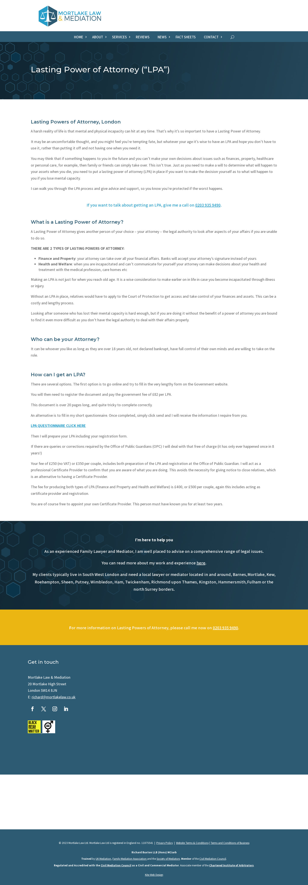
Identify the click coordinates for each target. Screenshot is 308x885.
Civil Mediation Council (212, 859)
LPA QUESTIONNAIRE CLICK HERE (58, 425)
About (97, 37)
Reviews (143, 37)
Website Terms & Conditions (192, 843)
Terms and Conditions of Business (229, 843)
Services (119, 37)
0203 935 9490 (208, 205)
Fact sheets (186, 37)
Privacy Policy (164, 843)
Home (78, 37)
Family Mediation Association (130, 859)
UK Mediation (103, 859)
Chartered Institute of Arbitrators (231, 865)
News (162, 37)
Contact (211, 37)
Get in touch (43, 662)
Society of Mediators (168, 859)
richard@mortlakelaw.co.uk (54, 697)
